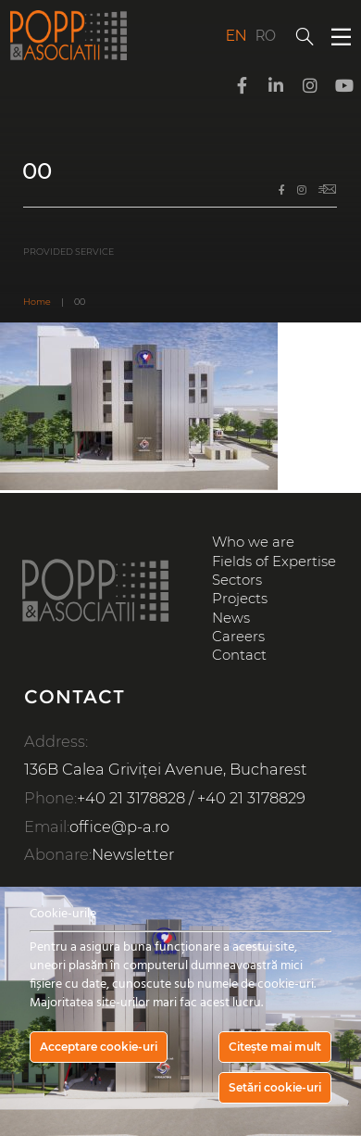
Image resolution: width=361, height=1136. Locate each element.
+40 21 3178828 (131, 798)
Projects (240, 598)
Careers (238, 636)
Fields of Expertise (274, 561)
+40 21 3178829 (251, 798)
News (231, 618)
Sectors (237, 580)
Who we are (253, 542)
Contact (239, 655)
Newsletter (133, 854)
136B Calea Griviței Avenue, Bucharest (165, 769)
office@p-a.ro (119, 826)
